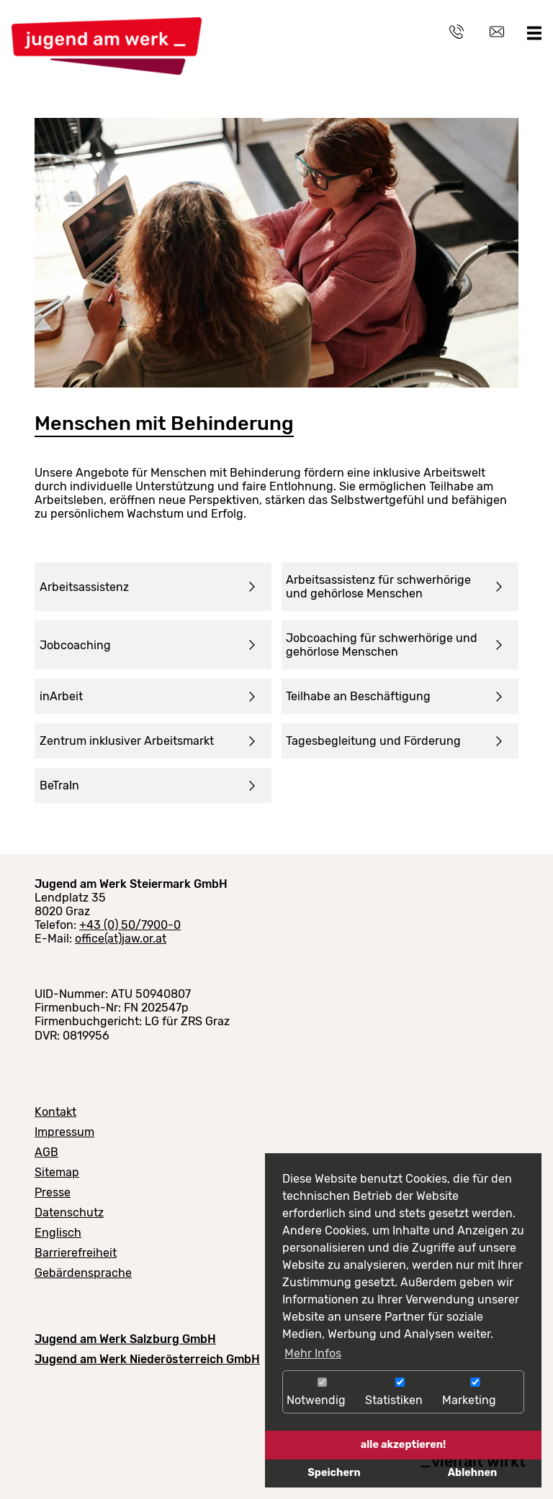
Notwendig (322, 1392)
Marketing (475, 1392)
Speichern (333, 1473)
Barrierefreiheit (76, 1253)
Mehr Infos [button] (312, 1353)
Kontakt (55, 1112)
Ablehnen (472, 1473)
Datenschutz (69, 1212)
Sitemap (57, 1172)
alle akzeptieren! (403, 1445)
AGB (46, 1152)
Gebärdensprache (83, 1273)
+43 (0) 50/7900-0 (130, 925)
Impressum (64, 1132)
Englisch (58, 1232)
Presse (53, 1192)
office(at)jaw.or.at (120, 938)
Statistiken (400, 1392)
